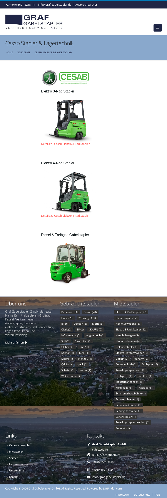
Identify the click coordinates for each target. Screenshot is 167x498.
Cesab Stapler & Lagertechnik (53, 52)
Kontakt (13, 476)
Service (13, 457)
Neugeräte (23, 52)
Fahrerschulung (18, 464)
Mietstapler (16, 451)
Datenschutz (142, 494)
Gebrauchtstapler (19, 445)
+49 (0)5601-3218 (20, 5)
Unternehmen (17, 470)
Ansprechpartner (86, 5)
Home (9, 52)
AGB (157, 494)
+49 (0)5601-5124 (103, 469)
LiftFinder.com (112, 488)
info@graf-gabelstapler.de (54, 5)
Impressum (122, 494)
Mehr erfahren (16, 342)
